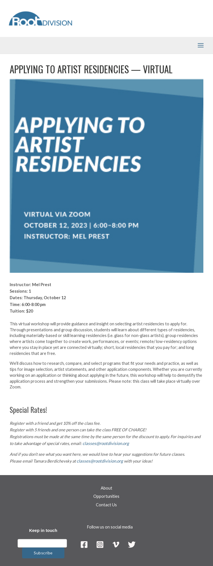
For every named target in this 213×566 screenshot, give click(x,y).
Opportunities (106, 497)
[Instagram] (99, 545)
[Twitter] (132, 545)
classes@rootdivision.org (105, 444)
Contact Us (106, 505)
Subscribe (43, 554)
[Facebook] (83, 545)
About (106, 489)
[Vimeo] (116, 545)
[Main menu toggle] (200, 47)
